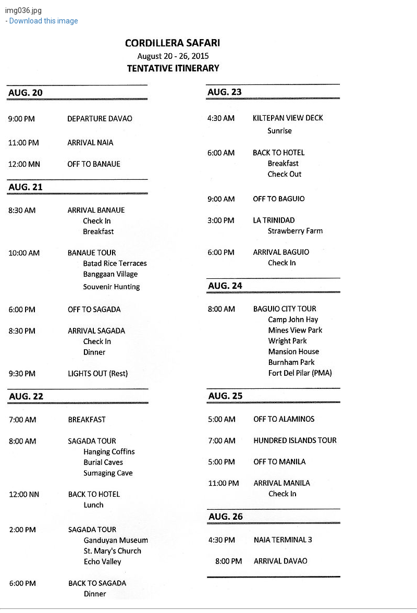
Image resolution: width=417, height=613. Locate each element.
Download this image (43, 21)
